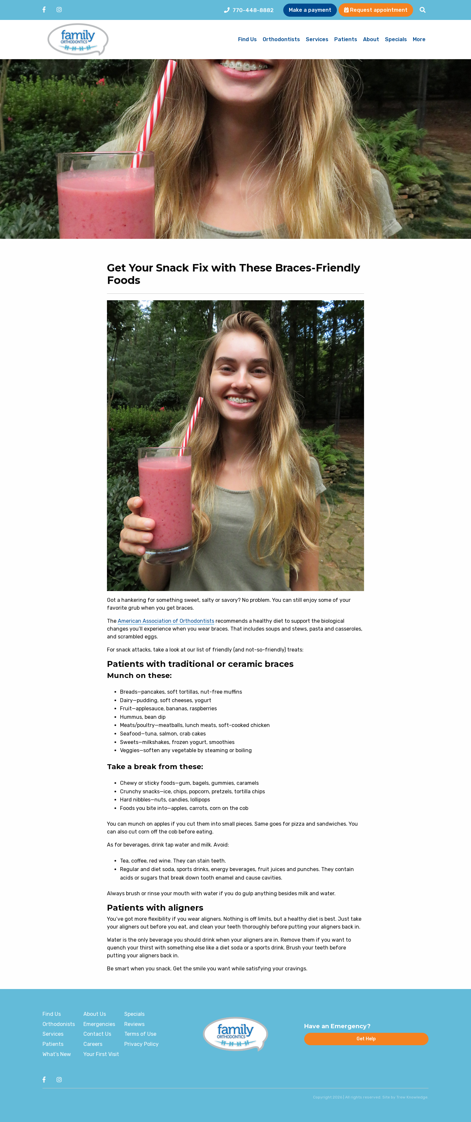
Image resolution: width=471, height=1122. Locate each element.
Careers (92, 1044)
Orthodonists (59, 1024)
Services (317, 39)
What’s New (57, 1054)
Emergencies (99, 1024)
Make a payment (310, 10)
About (371, 39)
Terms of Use (140, 1034)
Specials (396, 39)
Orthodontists (281, 39)
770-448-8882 (249, 10)
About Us (94, 1014)
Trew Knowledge (411, 1097)
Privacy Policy (141, 1044)
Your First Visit (101, 1054)
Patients (345, 39)
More (419, 39)
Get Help (366, 1039)
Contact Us (97, 1034)
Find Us (247, 39)
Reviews (134, 1024)
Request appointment (376, 10)
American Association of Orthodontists (166, 621)
